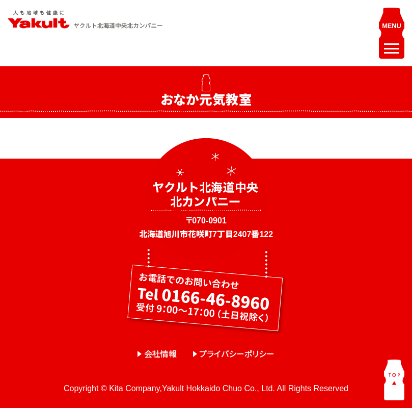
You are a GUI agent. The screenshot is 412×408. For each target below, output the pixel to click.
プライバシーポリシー (236, 354)
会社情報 (160, 354)
